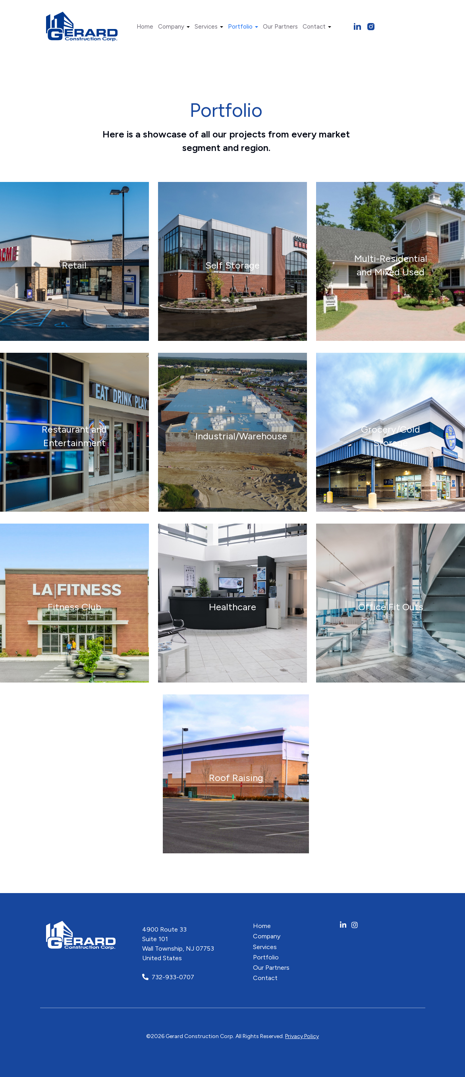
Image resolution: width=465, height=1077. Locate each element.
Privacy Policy (302, 1036)
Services (209, 26)
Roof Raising (236, 778)
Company (174, 26)
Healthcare (232, 607)
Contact (317, 26)
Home (145, 26)
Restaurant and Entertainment (74, 436)
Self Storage (232, 265)
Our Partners (280, 26)
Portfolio (243, 26)
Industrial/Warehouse (241, 436)
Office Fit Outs (390, 607)
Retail (74, 265)
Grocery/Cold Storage (390, 436)
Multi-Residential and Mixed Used (390, 265)
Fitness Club (74, 607)
